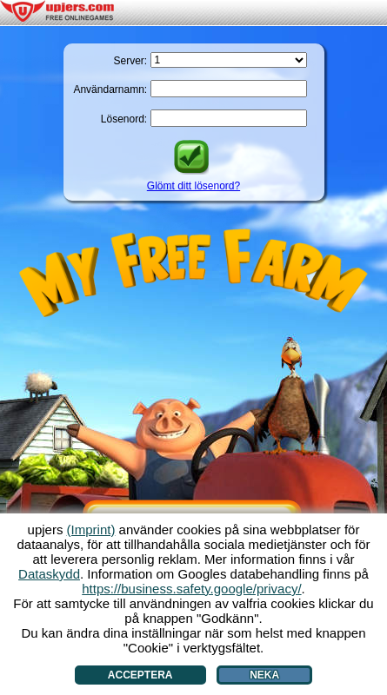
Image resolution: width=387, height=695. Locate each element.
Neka (264, 675)
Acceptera (140, 675)
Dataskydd (49, 573)
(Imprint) (91, 529)
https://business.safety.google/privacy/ (191, 588)
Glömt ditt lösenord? (193, 186)
